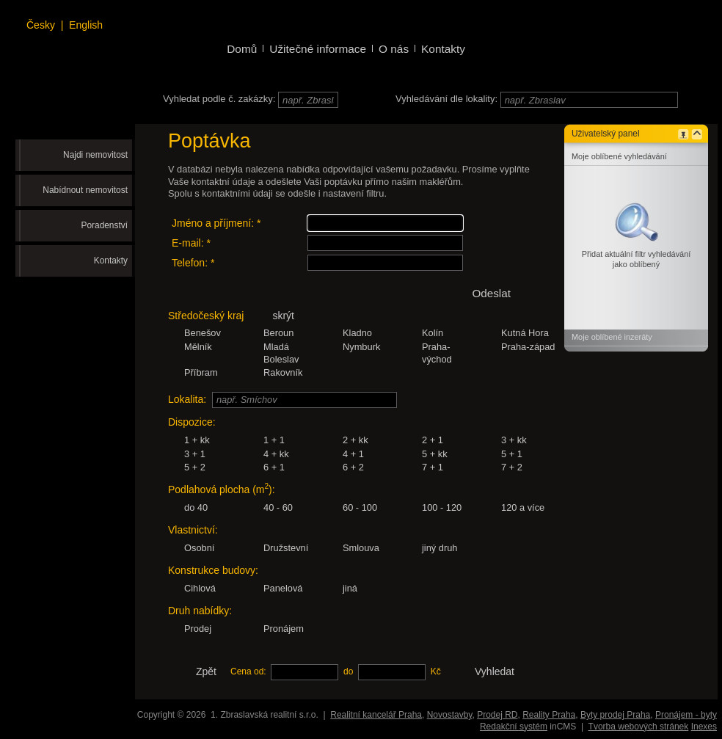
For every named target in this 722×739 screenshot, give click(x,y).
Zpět (206, 671)
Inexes (704, 726)
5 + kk (435, 453)
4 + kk (276, 453)
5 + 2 (194, 467)
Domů (242, 49)
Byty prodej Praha (615, 715)
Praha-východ (437, 353)
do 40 (196, 507)
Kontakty (111, 260)
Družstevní (285, 547)
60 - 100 (360, 507)
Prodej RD (497, 715)
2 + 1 (432, 439)
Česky (40, 25)
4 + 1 (353, 453)
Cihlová (200, 588)
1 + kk (197, 439)
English (86, 25)
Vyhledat (494, 671)
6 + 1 (274, 467)
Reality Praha (548, 715)
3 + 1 (194, 453)
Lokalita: (187, 399)
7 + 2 (511, 467)
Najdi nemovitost (95, 155)
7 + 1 (432, 467)
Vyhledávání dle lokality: (446, 98)
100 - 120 (442, 507)
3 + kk (514, 439)
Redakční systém (513, 726)
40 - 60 (278, 507)
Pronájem (283, 628)
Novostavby (450, 715)
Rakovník (282, 372)
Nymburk (361, 346)
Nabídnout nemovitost (85, 190)
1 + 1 (274, 439)
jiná (350, 588)
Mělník (198, 346)
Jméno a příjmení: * (216, 223)
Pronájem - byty (686, 715)
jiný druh (440, 547)
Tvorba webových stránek (638, 726)
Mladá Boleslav (281, 353)
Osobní (199, 547)
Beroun (278, 332)
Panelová (283, 588)
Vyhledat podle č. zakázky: (219, 98)
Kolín (432, 332)
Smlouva (361, 547)
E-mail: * (191, 243)
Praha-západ (528, 346)
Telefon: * (193, 263)
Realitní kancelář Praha (376, 715)
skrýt (283, 315)
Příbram (201, 372)
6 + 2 (353, 467)
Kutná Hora (525, 332)
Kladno (357, 332)
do (348, 671)
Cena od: (248, 671)
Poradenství (104, 225)
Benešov (202, 332)
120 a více (522, 507)
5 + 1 (511, 453)
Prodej (197, 628)
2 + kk (355, 439)
